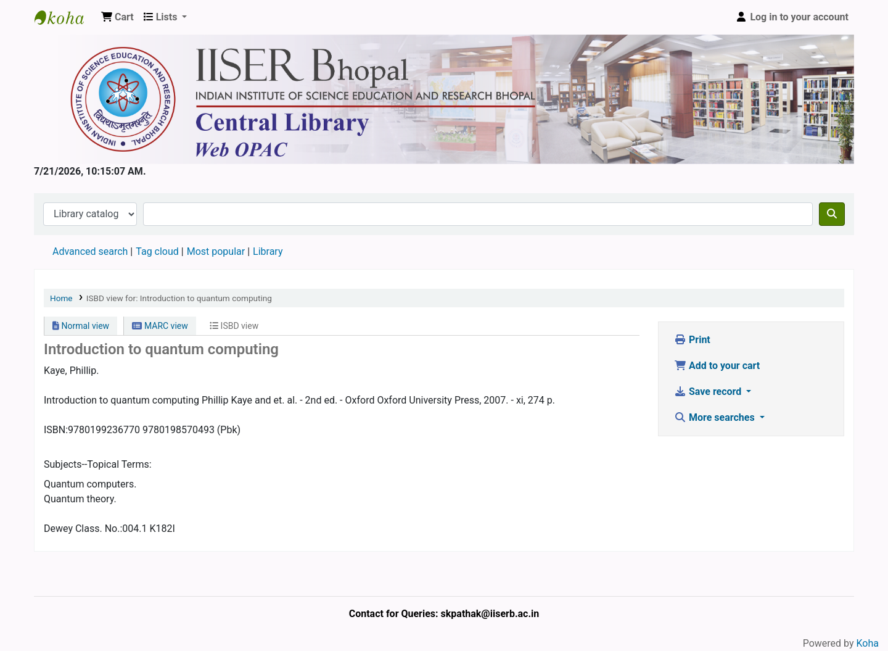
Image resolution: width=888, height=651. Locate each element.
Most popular (216, 251)
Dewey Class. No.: (83, 528)
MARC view (159, 326)
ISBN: (56, 430)
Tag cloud (157, 251)
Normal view (80, 326)
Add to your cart (717, 365)
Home (61, 298)
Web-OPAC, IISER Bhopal (65, 17)
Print (692, 340)
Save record (709, 391)
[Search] (832, 214)
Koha (868, 643)
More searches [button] (715, 417)
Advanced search (90, 251)
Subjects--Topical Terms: (98, 464)
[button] (117, 17)
